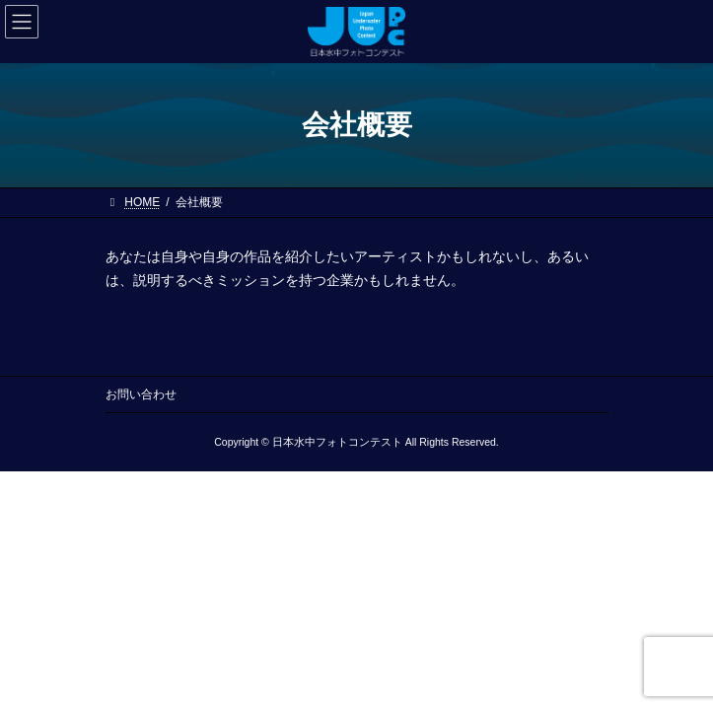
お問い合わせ (141, 394)
